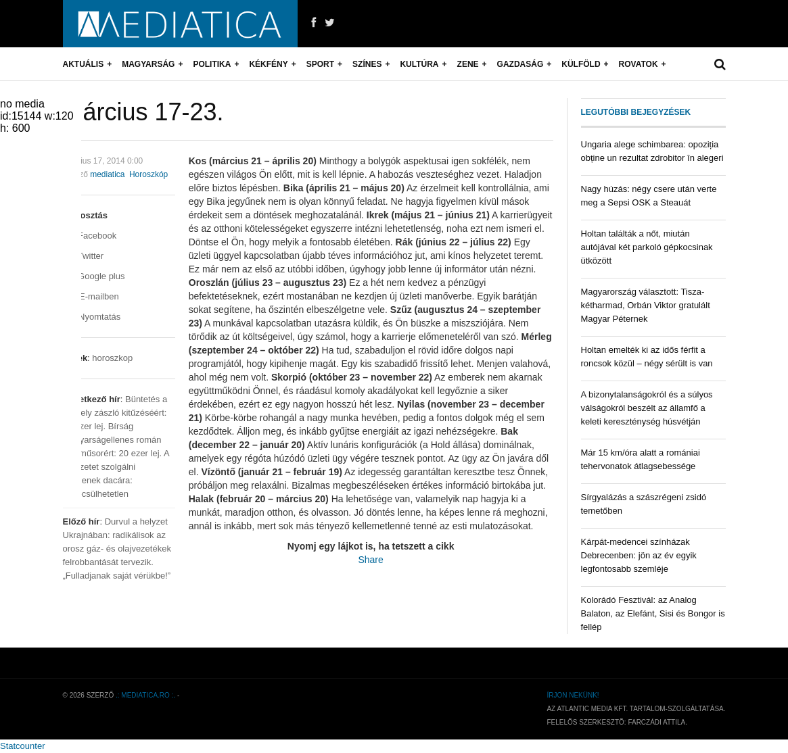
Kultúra (419, 64)
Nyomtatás (92, 317)
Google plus (94, 276)
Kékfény (268, 64)
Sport (320, 64)
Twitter (83, 256)
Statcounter (22, 746)
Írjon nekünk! (573, 695)
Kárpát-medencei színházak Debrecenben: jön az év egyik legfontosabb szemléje (639, 555)
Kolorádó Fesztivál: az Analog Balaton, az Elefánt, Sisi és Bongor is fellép (653, 613)
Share (370, 559)
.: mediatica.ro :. (145, 695)
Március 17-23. (143, 112)
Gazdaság (520, 64)
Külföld (580, 64)
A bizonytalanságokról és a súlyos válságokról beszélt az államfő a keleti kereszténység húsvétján (647, 408)
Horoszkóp (148, 174)
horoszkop (112, 358)
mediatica (107, 174)
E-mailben (91, 296)
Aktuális (83, 64)
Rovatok (638, 64)
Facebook (90, 235)
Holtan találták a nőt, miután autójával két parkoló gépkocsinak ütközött (647, 247)
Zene (468, 64)
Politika (212, 64)
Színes (366, 64)
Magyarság (148, 64)
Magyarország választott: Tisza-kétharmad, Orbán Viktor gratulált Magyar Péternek (645, 305)
